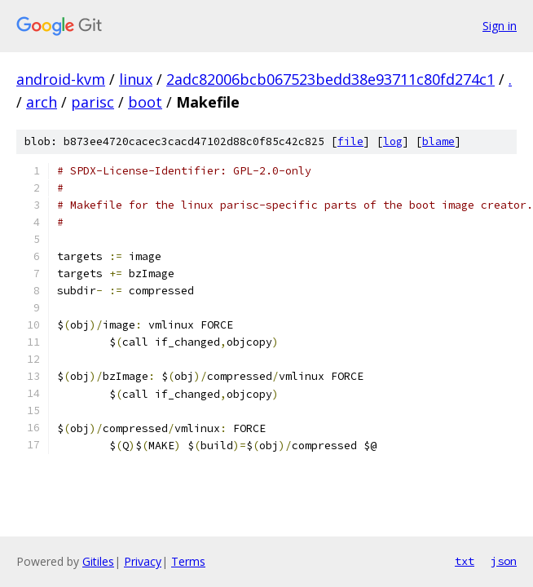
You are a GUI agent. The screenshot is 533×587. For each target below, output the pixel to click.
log (393, 141)
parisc (92, 102)
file (350, 141)
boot (145, 102)
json (504, 561)
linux (135, 79)
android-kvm (60, 79)
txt (464, 561)
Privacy (142, 561)
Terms (188, 561)
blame (438, 141)
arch (41, 102)
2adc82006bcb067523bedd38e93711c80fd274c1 (330, 79)
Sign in (499, 25)
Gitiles (98, 561)
